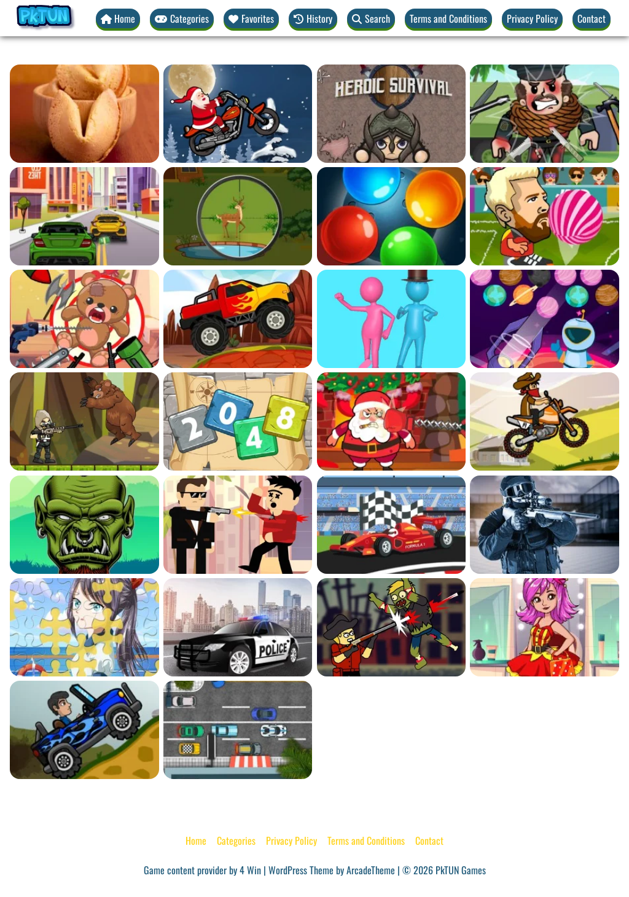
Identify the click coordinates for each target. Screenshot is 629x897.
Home (196, 840)
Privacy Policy (532, 18)
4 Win (250, 870)
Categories (236, 840)
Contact (591, 18)
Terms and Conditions (448, 18)
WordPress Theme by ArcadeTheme (331, 870)
